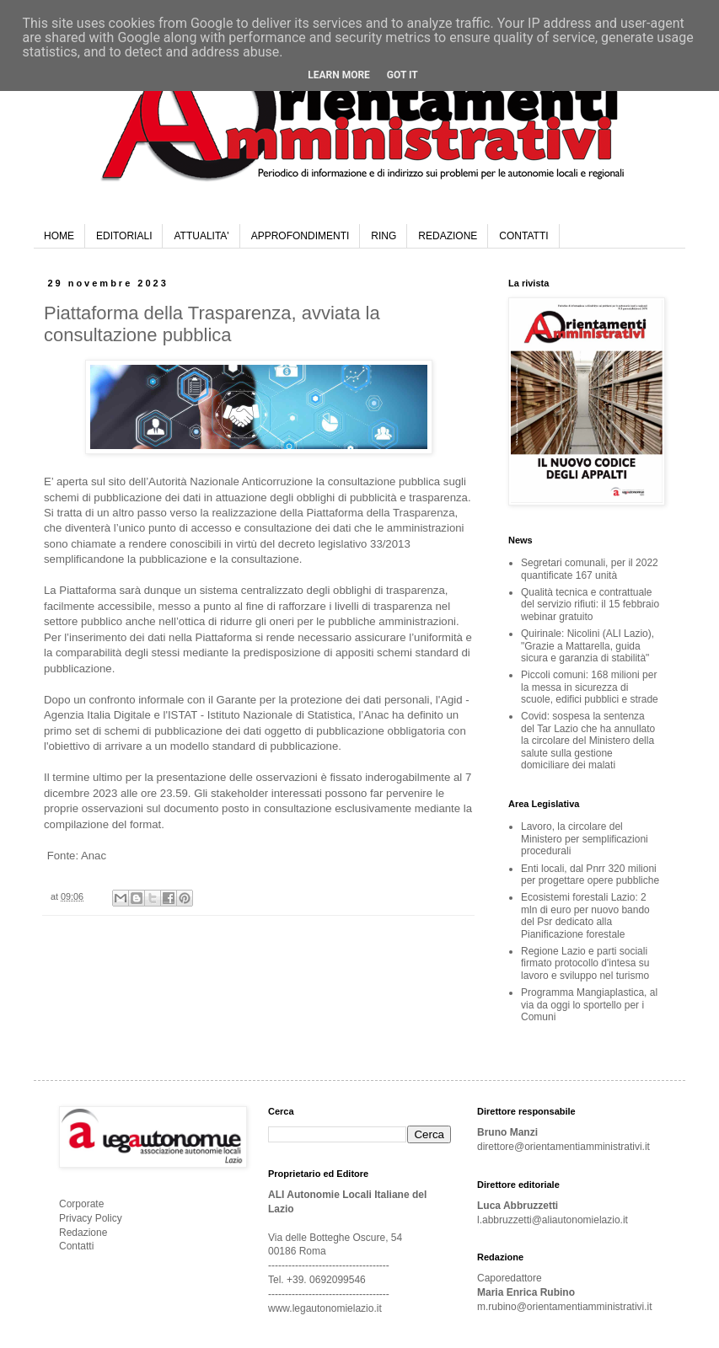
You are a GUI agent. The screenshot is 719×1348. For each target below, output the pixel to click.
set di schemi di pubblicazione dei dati (170, 731)
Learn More (339, 75)
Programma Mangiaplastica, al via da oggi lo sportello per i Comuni (589, 1005)
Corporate (81, 1204)
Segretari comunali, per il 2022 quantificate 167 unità (589, 568)
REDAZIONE (447, 236)
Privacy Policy (90, 1218)
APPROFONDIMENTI (300, 236)
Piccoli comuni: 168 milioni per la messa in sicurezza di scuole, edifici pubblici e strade (589, 687)
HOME (59, 236)
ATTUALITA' (201, 236)
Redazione (83, 1232)
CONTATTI (523, 236)
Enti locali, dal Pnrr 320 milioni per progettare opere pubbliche (590, 874)
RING (383, 236)
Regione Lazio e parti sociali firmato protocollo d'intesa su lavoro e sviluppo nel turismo (585, 963)
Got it (402, 75)
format (145, 824)
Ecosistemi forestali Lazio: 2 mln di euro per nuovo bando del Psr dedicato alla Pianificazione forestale (585, 915)
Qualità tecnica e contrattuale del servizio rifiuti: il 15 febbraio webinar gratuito (590, 604)
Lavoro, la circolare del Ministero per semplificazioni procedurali (584, 839)
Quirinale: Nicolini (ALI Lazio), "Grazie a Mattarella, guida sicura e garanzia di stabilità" (587, 646)
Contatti (76, 1246)
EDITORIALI (124, 236)
